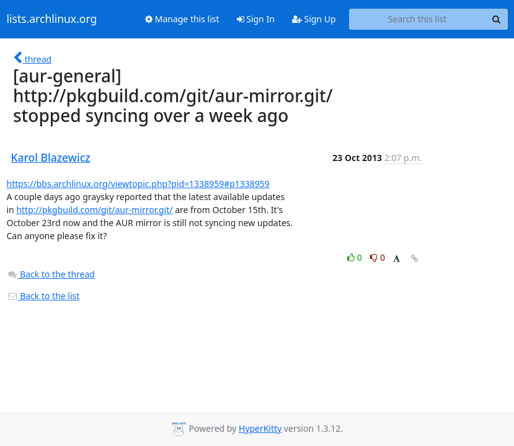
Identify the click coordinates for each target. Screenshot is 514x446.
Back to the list (43, 296)
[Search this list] (417, 19)
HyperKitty (260, 428)
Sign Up (314, 19)
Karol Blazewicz (51, 157)
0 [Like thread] (355, 257)
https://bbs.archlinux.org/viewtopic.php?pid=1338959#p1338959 (138, 184)
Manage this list (182, 19)
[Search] (496, 19)
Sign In (256, 19)
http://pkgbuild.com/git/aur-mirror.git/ (94, 210)
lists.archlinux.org (52, 19)
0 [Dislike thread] (377, 257)
